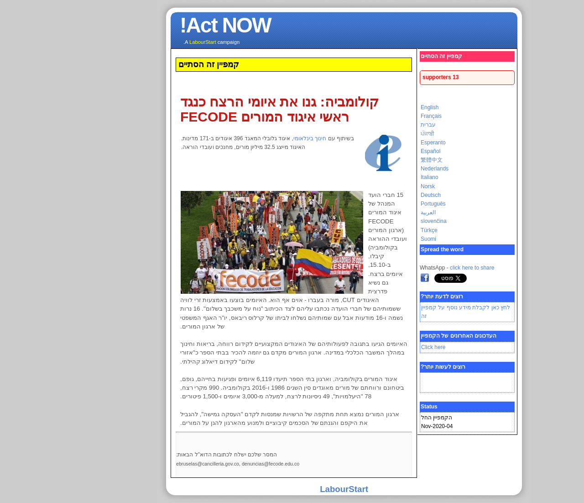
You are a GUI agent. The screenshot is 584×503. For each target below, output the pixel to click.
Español (378, 151)
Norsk (376, 186)
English (377, 107)
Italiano (377, 177)
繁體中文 (380, 160)
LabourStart (292, 489)
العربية (376, 212)
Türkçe (377, 230)
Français (379, 116)
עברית (376, 125)
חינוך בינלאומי (257, 138)
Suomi (376, 239)
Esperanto (381, 142)
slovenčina (382, 221)
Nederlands (382, 168)
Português (381, 204)
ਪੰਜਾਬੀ (375, 134)
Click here (381, 347)
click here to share (420, 268)
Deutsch (379, 195)
